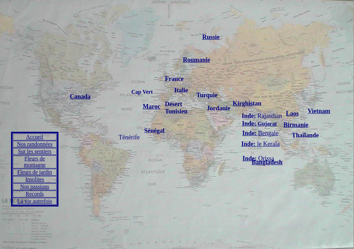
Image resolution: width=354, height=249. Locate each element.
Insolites (34, 179)
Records (35, 194)
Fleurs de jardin (34, 172)
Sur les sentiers (35, 151)
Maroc (151, 106)
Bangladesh (267, 162)
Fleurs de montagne (35, 162)
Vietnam (319, 111)
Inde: (251, 158)
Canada (80, 96)
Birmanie (295, 124)
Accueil (34, 137)
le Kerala (260, 143)
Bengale (260, 133)
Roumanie (196, 59)
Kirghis (243, 103)
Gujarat (259, 124)
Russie (211, 37)
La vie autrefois (34, 201)
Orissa (266, 158)
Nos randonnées (35, 144)
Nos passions (34, 187)
